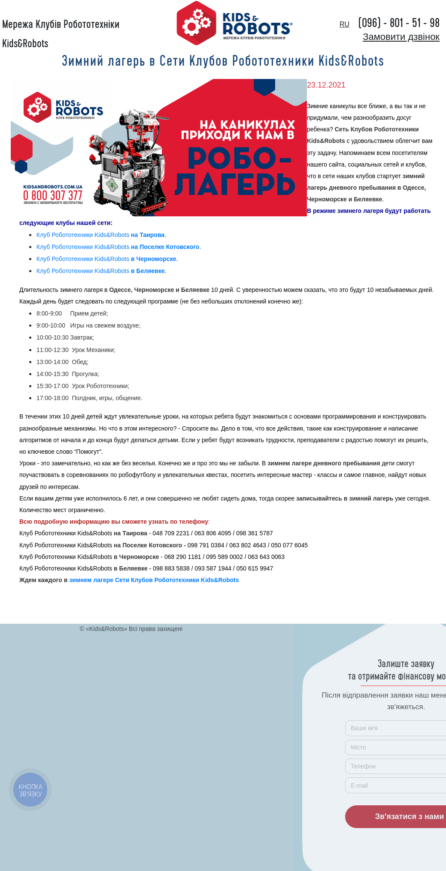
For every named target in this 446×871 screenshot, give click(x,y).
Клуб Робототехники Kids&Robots (100, 234)
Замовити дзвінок (401, 36)
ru (344, 24)
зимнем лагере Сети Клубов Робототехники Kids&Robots (154, 580)
